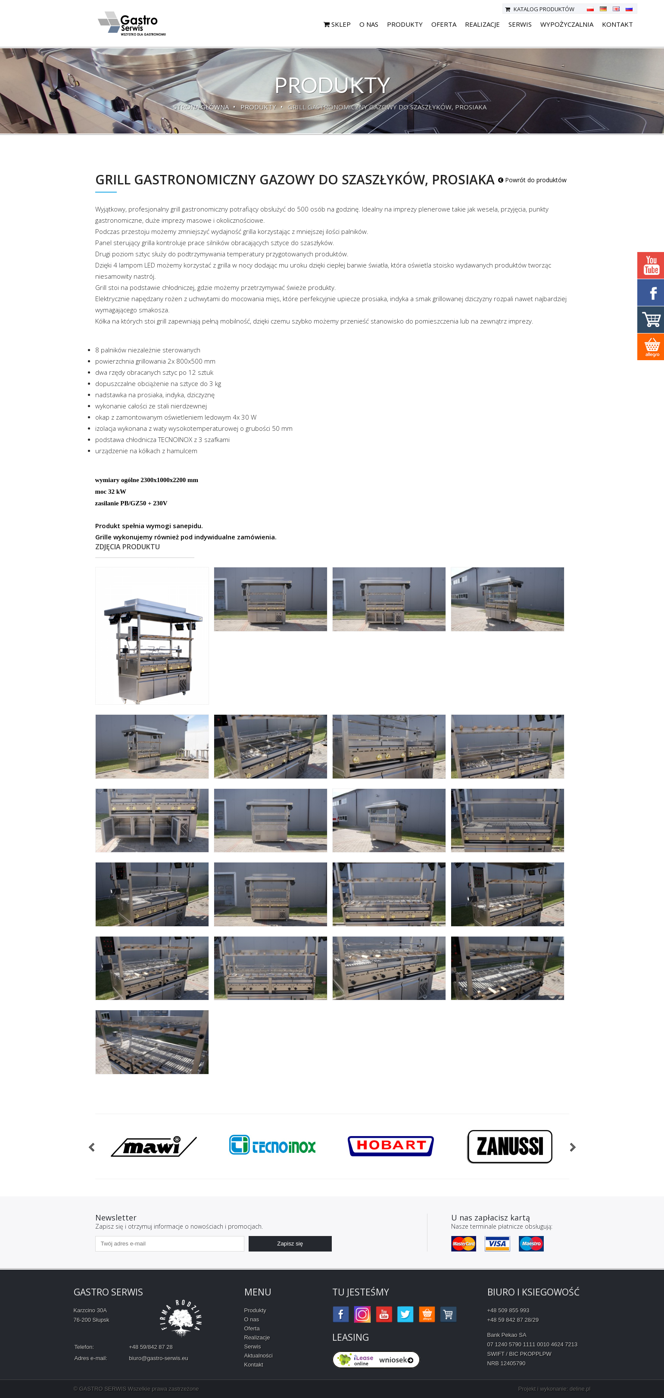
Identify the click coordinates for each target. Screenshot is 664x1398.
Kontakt (617, 24)
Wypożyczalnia (566, 24)
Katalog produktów (539, 9)
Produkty (405, 24)
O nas (368, 24)
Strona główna (201, 107)
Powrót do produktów (532, 180)
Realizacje (482, 24)
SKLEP (337, 24)
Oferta (443, 24)
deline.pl (580, 1389)
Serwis (520, 24)
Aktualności (258, 1355)
